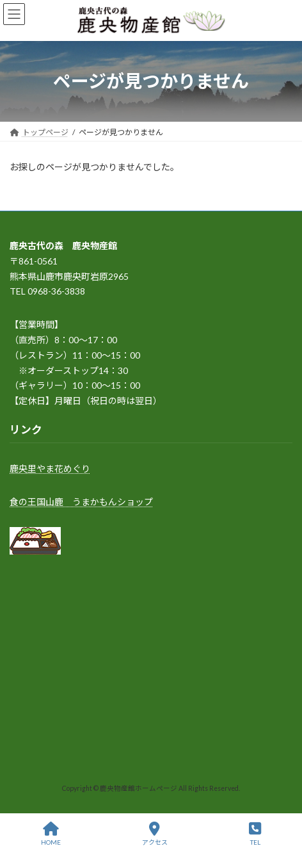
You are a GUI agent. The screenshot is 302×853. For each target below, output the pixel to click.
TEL (255, 834)
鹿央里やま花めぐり (50, 468)
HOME (51, 834)
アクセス (155, 834)
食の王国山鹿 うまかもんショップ (81, 501)
